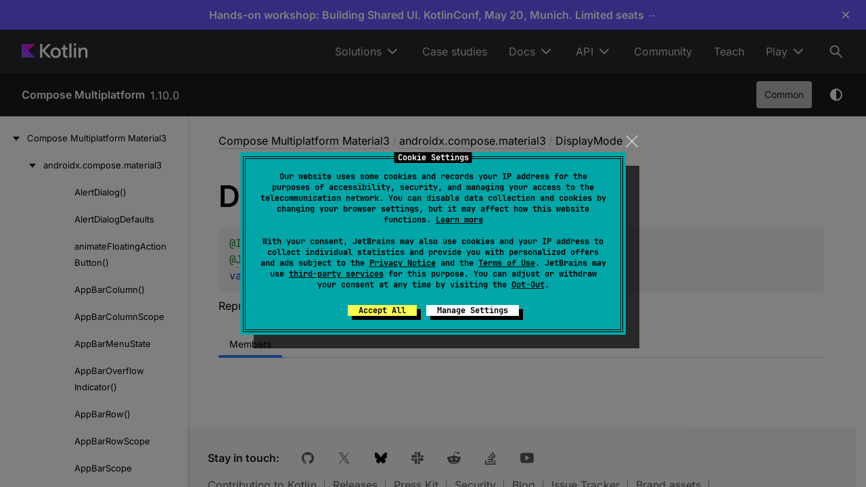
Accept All (382, 310)
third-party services (336, 274)
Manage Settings (472, 310)
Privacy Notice (402, 263)
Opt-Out (528, 284)
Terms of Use (506, 263)
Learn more (459, 219)
